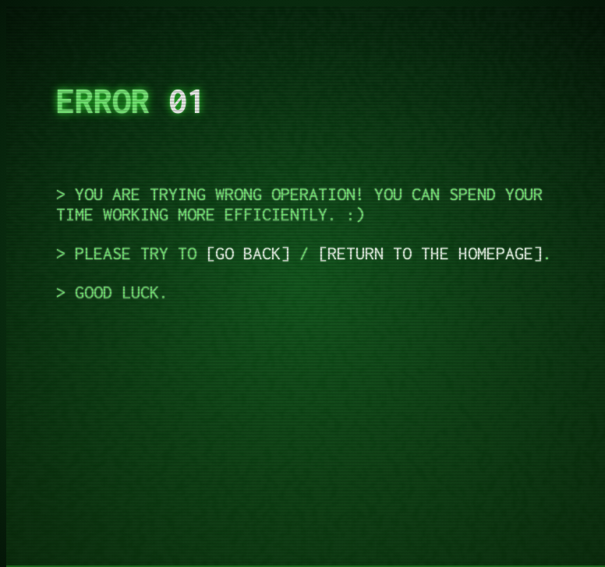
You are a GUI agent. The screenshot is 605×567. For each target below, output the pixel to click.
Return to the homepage (430, 253)
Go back (248, 253)
